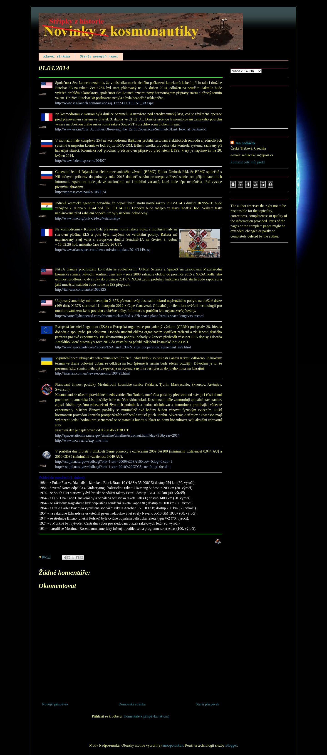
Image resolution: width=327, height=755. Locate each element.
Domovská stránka (132, 704)
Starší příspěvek (207, 704)
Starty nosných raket (99, 56)
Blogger (231, 745)
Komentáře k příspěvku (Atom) (146, 716)
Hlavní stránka (56, 56)
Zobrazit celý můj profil (247, 162)
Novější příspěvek (55, 704)
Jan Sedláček (245, 143)
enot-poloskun (173, 745)
